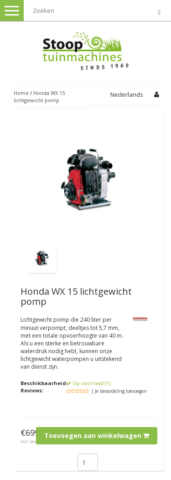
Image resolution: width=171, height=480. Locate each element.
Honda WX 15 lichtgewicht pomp (39, 96)
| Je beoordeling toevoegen (119, 391)
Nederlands (126, 94)
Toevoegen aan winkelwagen (96, 435)
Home (21, 92)
